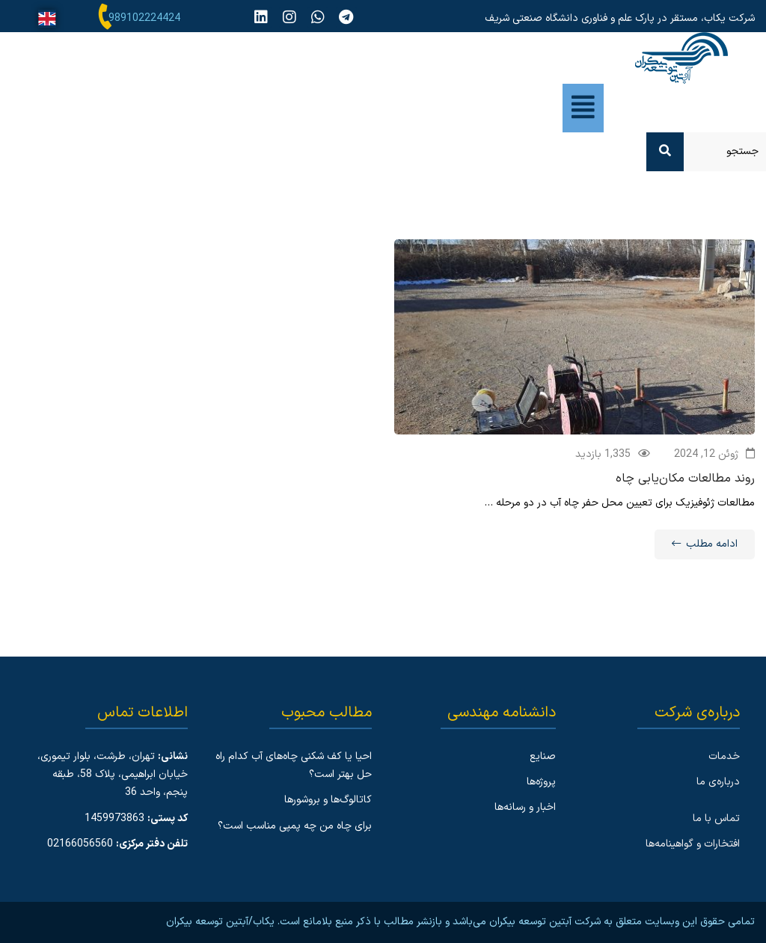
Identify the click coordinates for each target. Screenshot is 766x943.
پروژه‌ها (541, 782)
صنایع (543, 756)
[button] (583, 108)
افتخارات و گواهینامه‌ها (693, 844)
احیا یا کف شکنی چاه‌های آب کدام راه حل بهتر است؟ (293, 765)
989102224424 (144, 18)
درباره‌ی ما (718, 782)
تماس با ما (716, 818)
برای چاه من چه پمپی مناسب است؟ (295, 826)
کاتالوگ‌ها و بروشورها (328, 800)
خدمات (724, 756)
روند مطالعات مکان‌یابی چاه (685, 480)
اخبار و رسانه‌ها (525, 807)
